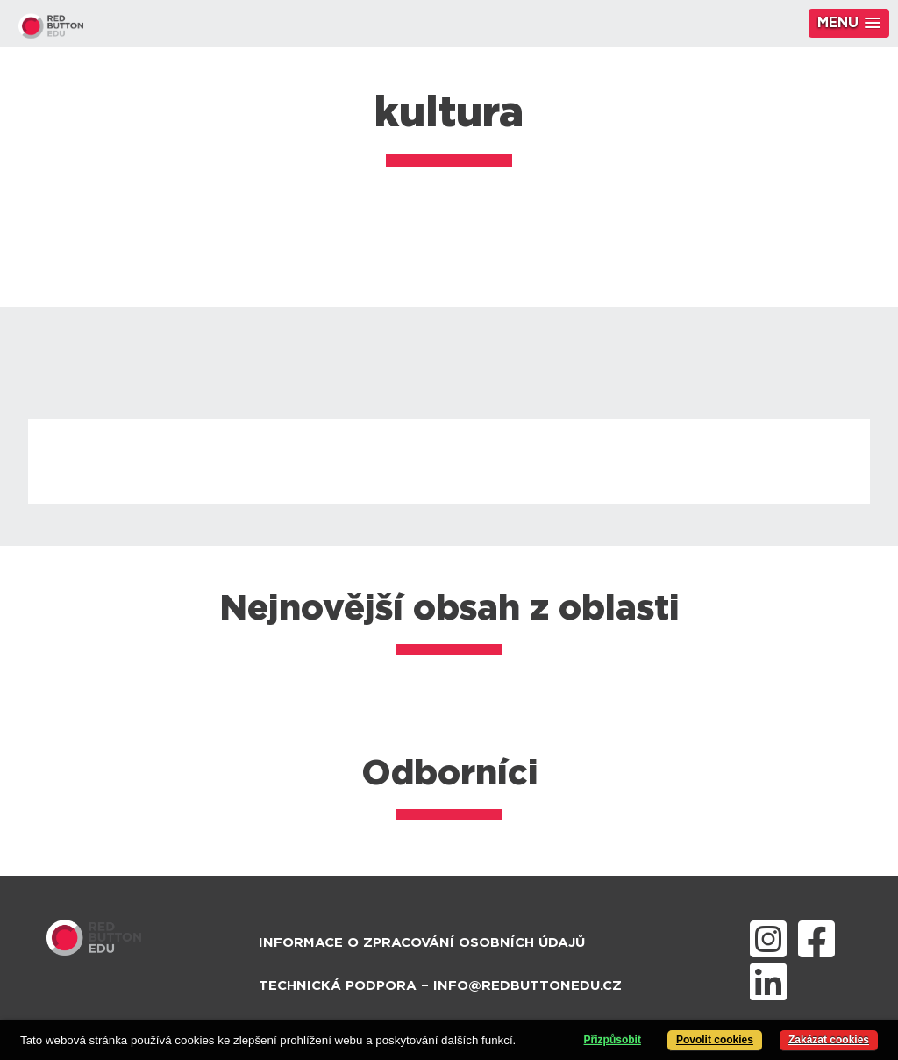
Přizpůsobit (612, 1040)
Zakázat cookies (828, 1040)
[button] (849, 23)
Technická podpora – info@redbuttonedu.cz (440, 985)
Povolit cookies (714, 1040)
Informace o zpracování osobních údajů (422, 942)
